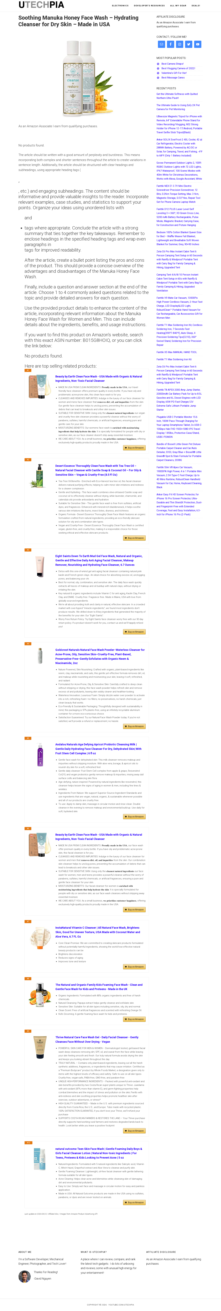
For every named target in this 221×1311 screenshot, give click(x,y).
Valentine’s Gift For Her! (174, 73)
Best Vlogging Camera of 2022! (178, 68)
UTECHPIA (46, 6)
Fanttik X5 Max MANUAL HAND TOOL (177, 352)
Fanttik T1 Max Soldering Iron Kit (174, 359)
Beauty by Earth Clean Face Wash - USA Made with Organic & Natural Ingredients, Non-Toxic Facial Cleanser (98, 379)
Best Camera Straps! (172, 63)
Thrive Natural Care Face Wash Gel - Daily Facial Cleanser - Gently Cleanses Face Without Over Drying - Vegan (96, 1039)
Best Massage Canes (173, 77)
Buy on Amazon (136, 448)
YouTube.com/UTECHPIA (121, 1305)
